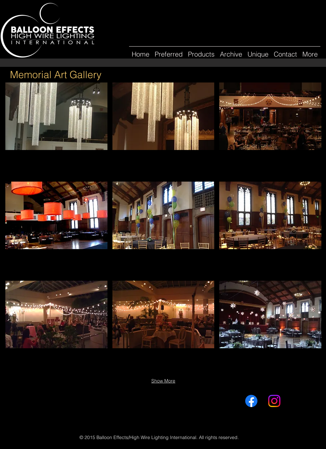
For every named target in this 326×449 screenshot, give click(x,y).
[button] (231, 51)
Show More (163, 381)
